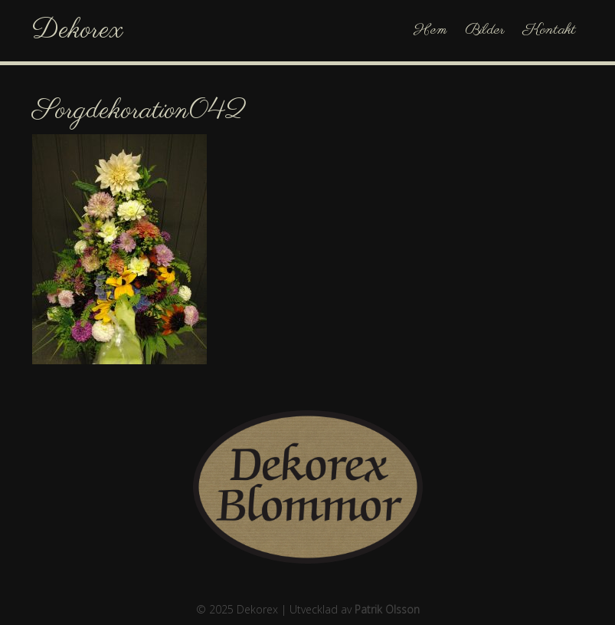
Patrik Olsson (387, 609)
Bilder (485, 30)
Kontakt (549, 30)
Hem (430, 30)
